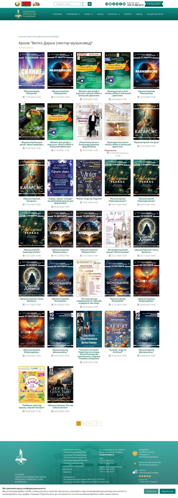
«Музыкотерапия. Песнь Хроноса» (146, 250)
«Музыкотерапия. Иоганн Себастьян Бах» (60, 406)
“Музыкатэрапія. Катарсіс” (146, 142)
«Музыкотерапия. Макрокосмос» (60, 250)
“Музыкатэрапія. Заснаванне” (118, 299)
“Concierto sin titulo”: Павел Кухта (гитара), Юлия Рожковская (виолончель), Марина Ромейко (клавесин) (89, 354)
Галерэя (127, 14)
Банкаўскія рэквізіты (73, 466)
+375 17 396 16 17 (106, 460)
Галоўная (57, 14)
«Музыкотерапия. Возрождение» (146, 299)
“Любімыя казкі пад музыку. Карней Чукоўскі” (31, 406)
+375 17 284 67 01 (106, 463)
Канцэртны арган (155, 14)
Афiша (87, 14)
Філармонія (72, 14)
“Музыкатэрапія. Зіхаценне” (32, 92)
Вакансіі (67, 472)
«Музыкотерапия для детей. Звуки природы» (32, 143)
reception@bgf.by (106, 454)
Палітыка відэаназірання (75, 460)
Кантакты (112, 14)
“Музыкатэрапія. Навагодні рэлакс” (118, 199)
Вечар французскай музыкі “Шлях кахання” (117, 250)
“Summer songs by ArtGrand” (118, 351)
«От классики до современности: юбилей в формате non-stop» (89, 300)
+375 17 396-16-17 (135, 5)
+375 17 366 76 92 (106, 469)
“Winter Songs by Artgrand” (89, 198)
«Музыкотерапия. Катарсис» (32, 199)
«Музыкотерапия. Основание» (60, 299)
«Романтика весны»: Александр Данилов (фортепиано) (89, 144)
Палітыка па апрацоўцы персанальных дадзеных (75, 456)
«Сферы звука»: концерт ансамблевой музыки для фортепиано (60, 200)
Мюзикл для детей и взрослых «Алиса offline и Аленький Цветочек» (89, 93)
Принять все (167, 491)
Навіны (139, 14)
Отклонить (151, 491)
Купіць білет (153, 4)
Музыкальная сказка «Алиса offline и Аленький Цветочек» (118, 93)
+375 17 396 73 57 (106, 471)
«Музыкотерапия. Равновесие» (60, 92)
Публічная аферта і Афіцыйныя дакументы (74, 451)
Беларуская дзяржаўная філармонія (29, 14)
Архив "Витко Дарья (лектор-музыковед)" (43, 36)
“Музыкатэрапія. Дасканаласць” (60, 351)
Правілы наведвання (73, 463)
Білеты (100, 14)
